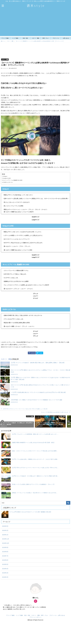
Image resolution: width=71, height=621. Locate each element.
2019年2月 (5, 577)
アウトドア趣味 (5, 38)
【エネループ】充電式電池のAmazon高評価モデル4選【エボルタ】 (55, 412)
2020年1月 (5, 534)
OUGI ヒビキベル (8, 182)
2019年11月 (5, 539)
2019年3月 (5, 572)
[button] (2, 421)
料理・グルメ (46, 38)
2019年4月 (5, 568)
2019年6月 (5, 560)
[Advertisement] (35, 23)
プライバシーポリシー (35, 617)
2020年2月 (5, 530)
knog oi (5, 176)
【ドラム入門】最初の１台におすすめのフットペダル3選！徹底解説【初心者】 (30, 511)
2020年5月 (5, 526)
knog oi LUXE (7, 178)
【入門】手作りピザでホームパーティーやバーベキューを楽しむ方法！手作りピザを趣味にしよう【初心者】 (25, 408)
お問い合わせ (66, 38)
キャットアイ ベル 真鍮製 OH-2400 (12, 180)
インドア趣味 (15, 38)
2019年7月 (5, 556)
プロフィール (56, 38)
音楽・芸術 (25, 38)
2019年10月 (5, 543)
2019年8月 (5, 551)
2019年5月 (5, 564)
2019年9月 (5, 547)
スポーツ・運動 (35, 38)
